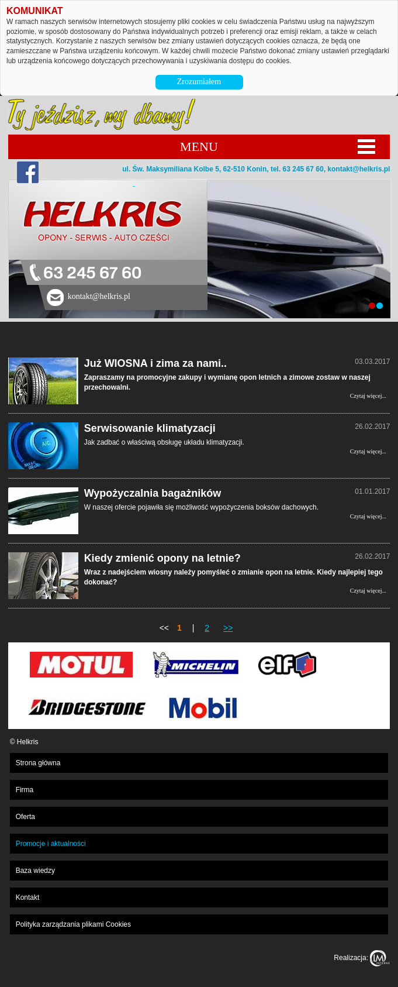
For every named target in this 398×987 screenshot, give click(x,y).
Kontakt (28, 897)
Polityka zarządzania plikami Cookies (73, 924)
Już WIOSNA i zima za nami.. (155, 363)
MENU (199, 146)
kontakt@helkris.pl (358, 169)
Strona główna (38, 763)
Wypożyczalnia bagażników (153, 493)
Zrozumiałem (199, 81)
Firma (25, 790)
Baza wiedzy (35, 870)
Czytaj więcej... (368, 396)
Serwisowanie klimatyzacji (150, 428)
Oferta (25, 817)
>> (228, 627)
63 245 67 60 (92, 273)
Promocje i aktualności (51, 844)
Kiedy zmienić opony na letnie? (162, 558)
